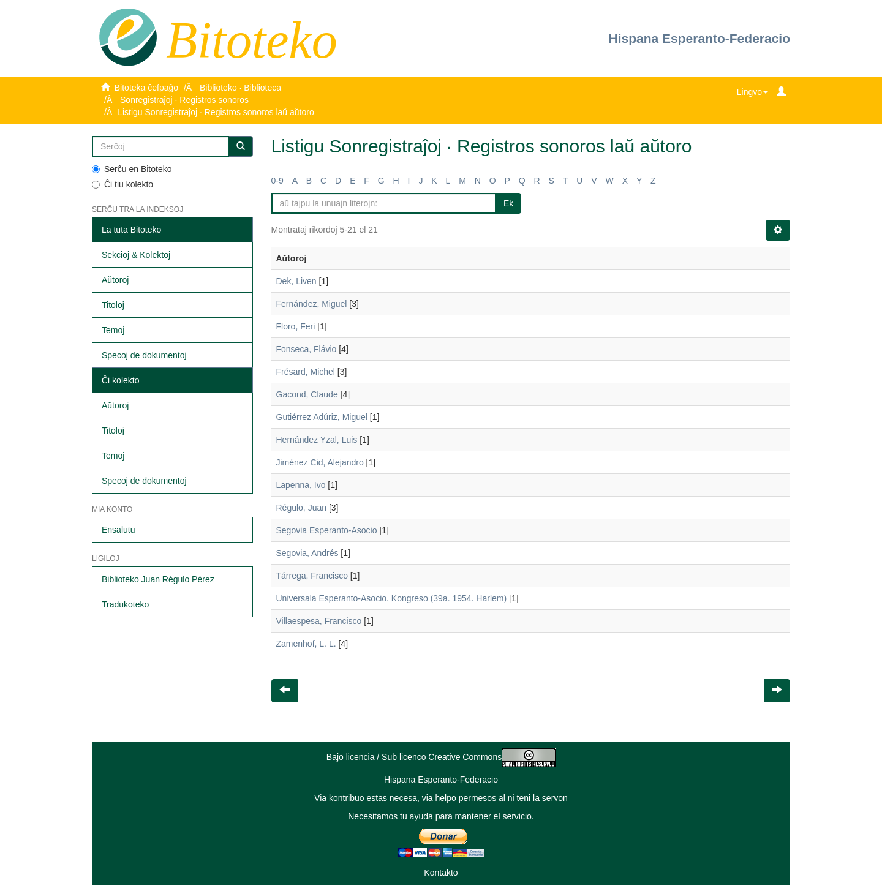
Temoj (113, 330)
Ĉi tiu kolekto (122, 184)
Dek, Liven (296, 281)
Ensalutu (118, 530)
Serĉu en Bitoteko (132, 169)
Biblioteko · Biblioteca (240, 87)
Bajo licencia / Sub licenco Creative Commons (441, 757)
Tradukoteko (125, 604)
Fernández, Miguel (311, 304)
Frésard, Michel (305, 372)
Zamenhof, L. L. (306, 644)
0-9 (277, 181)
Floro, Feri (295, 326)
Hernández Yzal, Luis (317, 440)
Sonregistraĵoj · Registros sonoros (184, 100)
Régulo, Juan (301, 508)
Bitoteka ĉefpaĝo (146, 87)
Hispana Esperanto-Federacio (699, 38)
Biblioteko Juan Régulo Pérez (158, 579)
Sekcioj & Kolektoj (136, 255)
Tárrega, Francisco (312, 576)
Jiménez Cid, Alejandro (320, 462)
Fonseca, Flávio (306, 349)
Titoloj (113, 305)
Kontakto (441, 873)
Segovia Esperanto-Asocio (326, 530)
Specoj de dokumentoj (144, 355)
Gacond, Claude (307, 394)
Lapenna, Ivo (301, 485)
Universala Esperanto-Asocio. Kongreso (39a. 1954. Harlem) (391, 598)
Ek (508, 203)
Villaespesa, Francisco (319, 621)
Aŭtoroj (115, 280)
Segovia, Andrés (307, 553)
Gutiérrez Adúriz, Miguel (322, 417)
